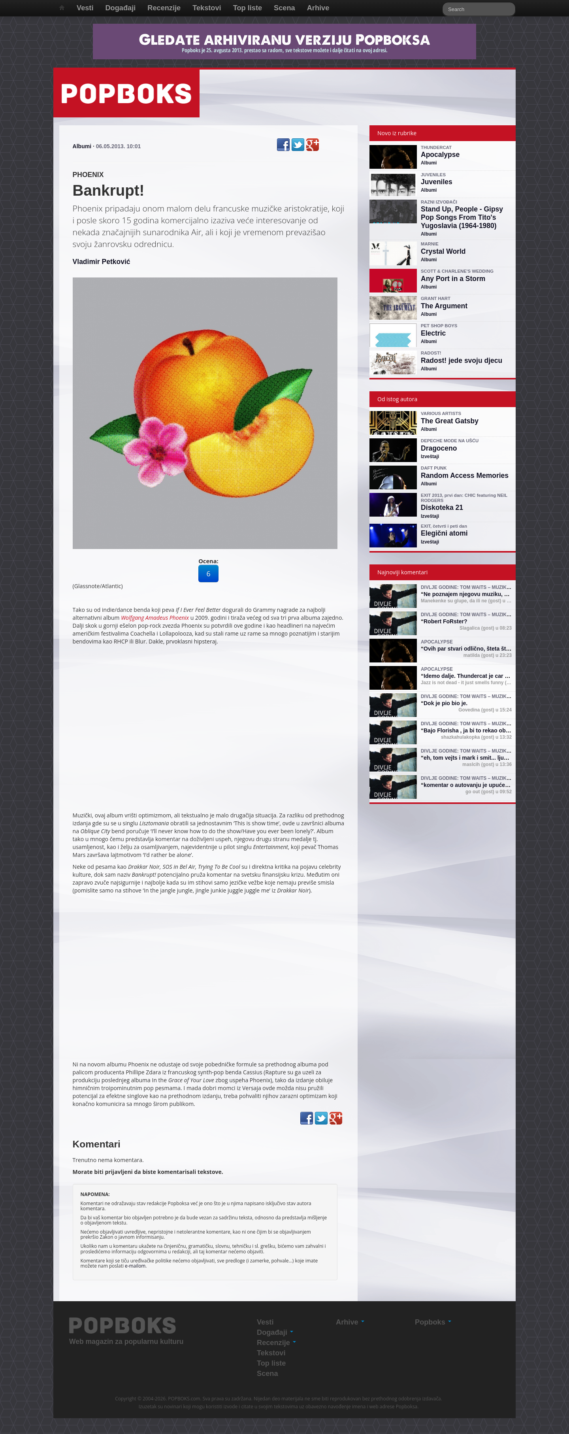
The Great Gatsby (450, 421)
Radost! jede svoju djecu (461, 360)
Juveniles (436, 182)
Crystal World (443, 251)
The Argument (444, 306)
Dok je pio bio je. (445, 703)
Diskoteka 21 (442, 507)
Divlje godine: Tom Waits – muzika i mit (471, 587)
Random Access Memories (465, 475)
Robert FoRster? (445, 621)
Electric (433, 333)
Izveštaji (430, 456)
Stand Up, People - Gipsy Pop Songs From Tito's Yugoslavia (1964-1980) (462, 217)
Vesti (85, 8)
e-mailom (135, 1265)
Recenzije (164, 8)
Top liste (247, 8)
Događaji (120, 8)
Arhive (318, 8)
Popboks (433, 1322)
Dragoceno (439, 448)
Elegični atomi (444, 533)
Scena (284, 8)
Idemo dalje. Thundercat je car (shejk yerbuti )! (485, 676)
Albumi (82, 146)
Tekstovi (206, 8)
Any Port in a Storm (453, 279)
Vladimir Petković (101, 262)
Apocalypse (440, 154)
